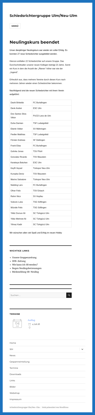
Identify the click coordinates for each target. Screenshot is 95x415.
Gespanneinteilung (19, 362)
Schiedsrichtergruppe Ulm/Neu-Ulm (43, 15)
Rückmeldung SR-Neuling (25, 272)
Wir (11, 349)
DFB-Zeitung (19, 261)
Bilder (13, 387)
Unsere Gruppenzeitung (24, 257)
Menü (15, 26)
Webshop (15, 393)
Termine (14, 368)
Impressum (16, 399)
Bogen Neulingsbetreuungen (27, 268)
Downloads (15, 374)
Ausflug (31, 320)
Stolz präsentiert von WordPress (55, 407)
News (12, 355)
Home (13, 343)
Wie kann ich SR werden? (25, 264)
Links (12, 380)
